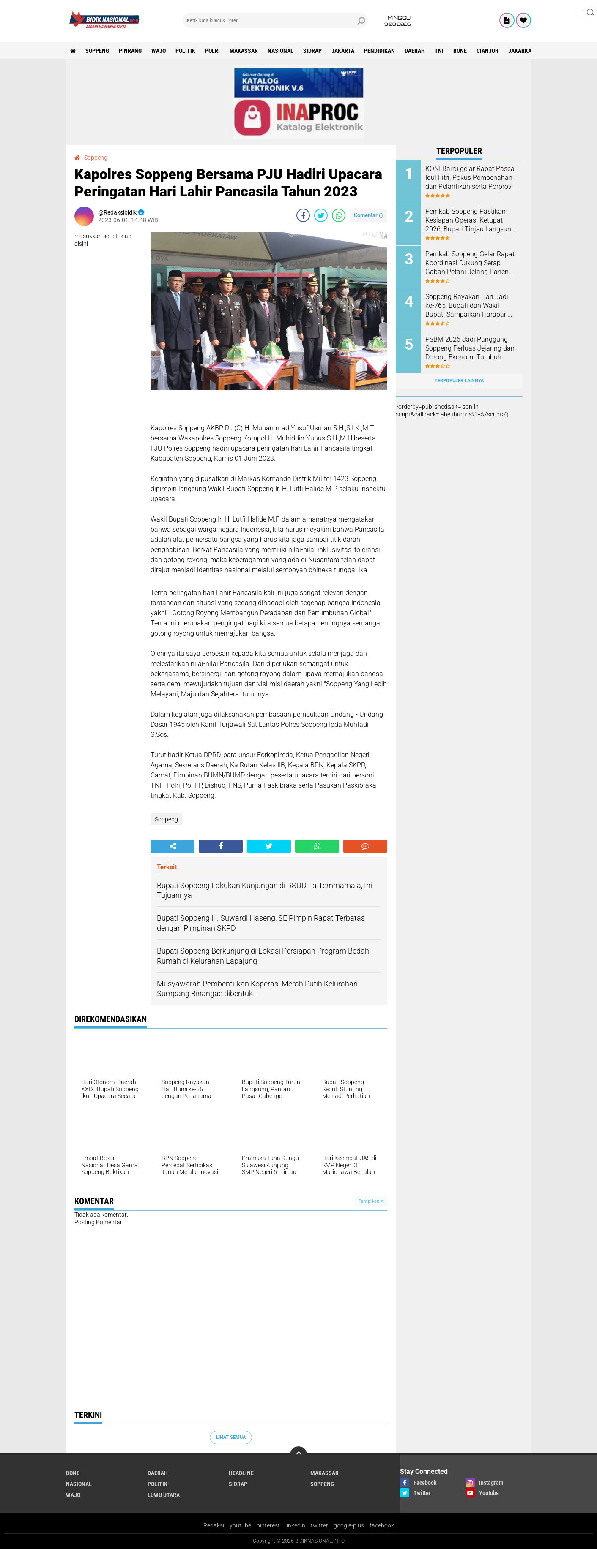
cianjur (487, 50)
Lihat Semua (231, 1437)
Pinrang (130, 50)
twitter (319, 1525)
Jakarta (342, 50)
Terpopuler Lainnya (459, 380)
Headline (241, 1473)
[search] (275, 20)
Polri (212, 50)
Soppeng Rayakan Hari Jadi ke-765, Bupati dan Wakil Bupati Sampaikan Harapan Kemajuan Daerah (466, 306)
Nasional (280, 50)
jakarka (519, 50)
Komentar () (368, 215)
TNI (439, 50)
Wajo (158, 50)
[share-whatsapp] (338, 215)
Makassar (244, 50)
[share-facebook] (303, 215)
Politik (185, 50)
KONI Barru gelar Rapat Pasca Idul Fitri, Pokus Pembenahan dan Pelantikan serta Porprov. (470, 177)
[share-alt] (172, 846)
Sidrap (312, 50)
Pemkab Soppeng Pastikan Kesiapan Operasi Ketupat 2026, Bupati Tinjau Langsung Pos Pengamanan (470, 220)
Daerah (415, 50)
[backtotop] (298, 1454)
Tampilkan (371, 1201)
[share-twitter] (321, 215)
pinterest (268, 1525)
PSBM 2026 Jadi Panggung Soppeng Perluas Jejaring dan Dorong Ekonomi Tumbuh (470, 348)
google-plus (349, 1525)
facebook (382, 1525)
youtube (240, 1525)
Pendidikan (379, 50)
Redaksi (213, 1525)
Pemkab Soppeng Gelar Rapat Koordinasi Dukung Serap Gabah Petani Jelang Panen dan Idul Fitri (470, 263)
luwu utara (164, 1495)
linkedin (295, 1525)
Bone (460, 50)
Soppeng (97, 50)
